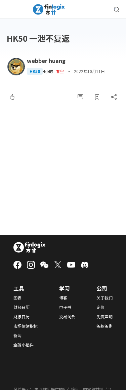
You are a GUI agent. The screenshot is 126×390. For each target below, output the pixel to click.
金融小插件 (23, 345)
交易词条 (67, 316)
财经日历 (21, 307)
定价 (100, 307)
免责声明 (104, 316)
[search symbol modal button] (117, 9)
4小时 (48, 71)
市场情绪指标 (25, 326)
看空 (60, 71)
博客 (63, 297)
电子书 (65, 307)
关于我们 (104, 297)
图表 (17, 297)
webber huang (46, 61)
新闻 (17, 335)
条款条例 (104, 326)
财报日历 (21, 316)
